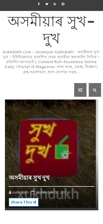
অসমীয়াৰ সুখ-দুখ (52, 30)
